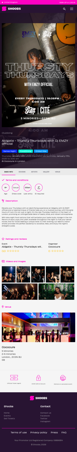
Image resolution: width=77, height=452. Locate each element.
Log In (72, 2)
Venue (57, 172)
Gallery (46, 172)
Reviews (22, 172)
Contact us (45, 413)
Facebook (45, 415)
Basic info (8, 172)
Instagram (45, 421)
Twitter (43, 418)
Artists (34, 172)
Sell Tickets (9, 418)
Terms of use (19, 432)
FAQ (63, 432)
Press (54, 432)
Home (7, 413)
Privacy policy (38, 432)
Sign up (63, 2)
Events (7, 415)
